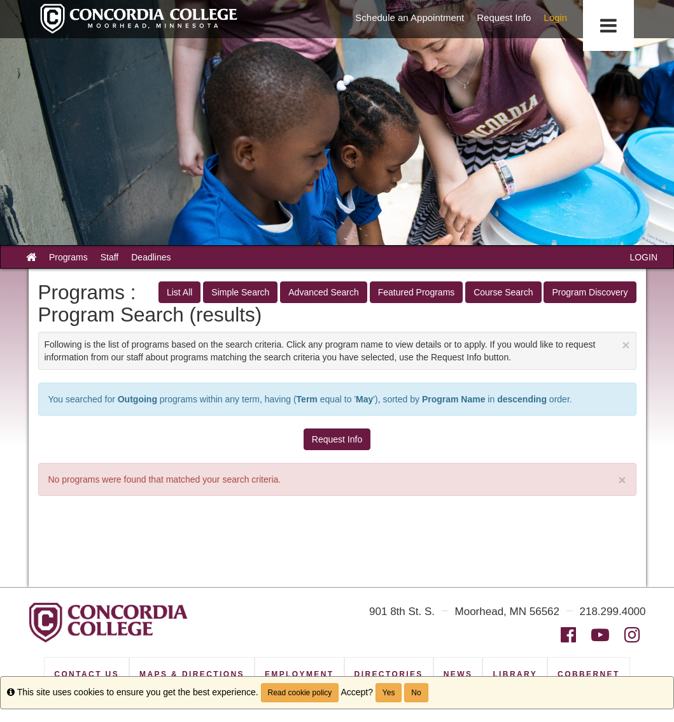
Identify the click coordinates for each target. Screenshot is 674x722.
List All (179, 292)
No (416, 692)
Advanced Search (323, 292)
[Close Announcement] (625, 344)
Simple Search (240, 292)
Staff (110, 257)
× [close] (622, 479)
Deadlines (151, 257)
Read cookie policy (300, 692)
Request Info (337, 439)
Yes (389, 692)
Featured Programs (416, 292)
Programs (68, 257)
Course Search (503, 292)
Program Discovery (590, 292)
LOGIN (643, 257)
